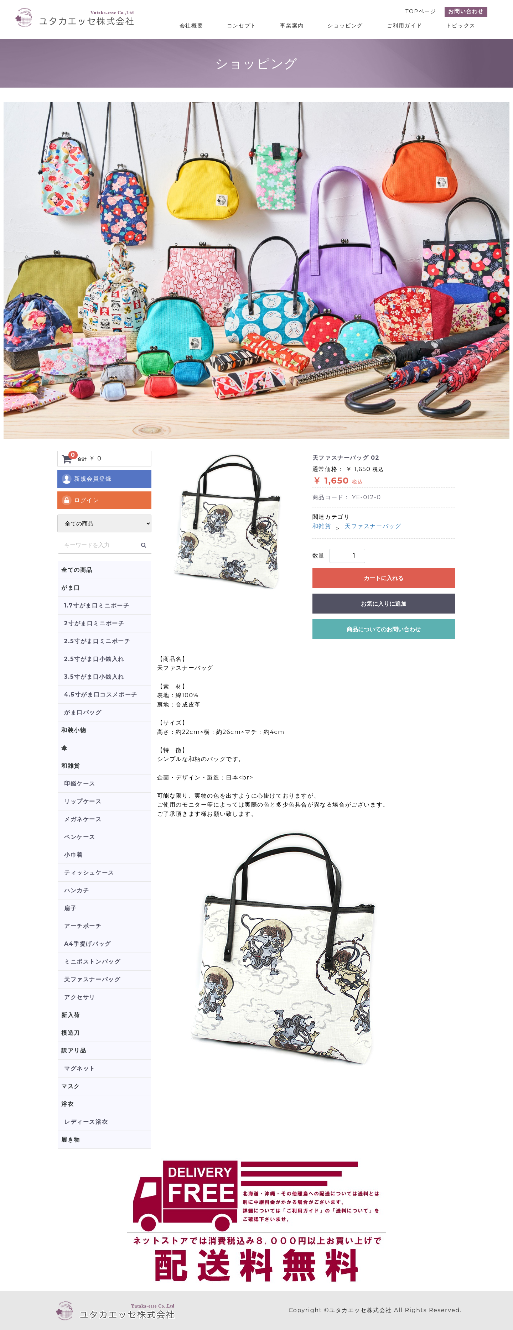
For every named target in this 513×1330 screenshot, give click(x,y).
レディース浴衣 (86, 1121)
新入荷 (70, 1015)
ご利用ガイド (406, 25)
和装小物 (73, 730)
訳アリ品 (73, 1050)
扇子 (70, 908)
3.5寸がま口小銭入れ (94, 676)
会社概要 (196, 25)
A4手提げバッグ (87, 943)
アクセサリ (79, 997)
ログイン (80, 500)
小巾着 (73, 854)
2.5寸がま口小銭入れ (94, 659)
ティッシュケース (89, 872)
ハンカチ (76, 890)
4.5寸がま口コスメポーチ (101, 694)
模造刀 (70, 1032)
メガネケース (83, 819)
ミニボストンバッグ (92, 961)
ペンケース (79, 837)
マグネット (79, 1068)
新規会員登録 (86, 479)
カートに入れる (384, 578)
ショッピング (348, 25)
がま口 (70, 587)
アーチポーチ (83, 926)
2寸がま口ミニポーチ (94, 623)
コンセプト (245, 25)
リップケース (83, 801)
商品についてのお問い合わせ (384, 629)
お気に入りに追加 (383, 603)
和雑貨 (70, 765)
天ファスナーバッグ (92, 979)
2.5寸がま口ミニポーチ (97, 641)
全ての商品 (77, 570)
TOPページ (420, 11)
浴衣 (67, 1104)
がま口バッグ (83, 712)
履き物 (70, 1139)
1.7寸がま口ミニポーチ (96, 605)
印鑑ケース (79, 783)
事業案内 (295, 25)
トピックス (461, 25)
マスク (70, 1086)
